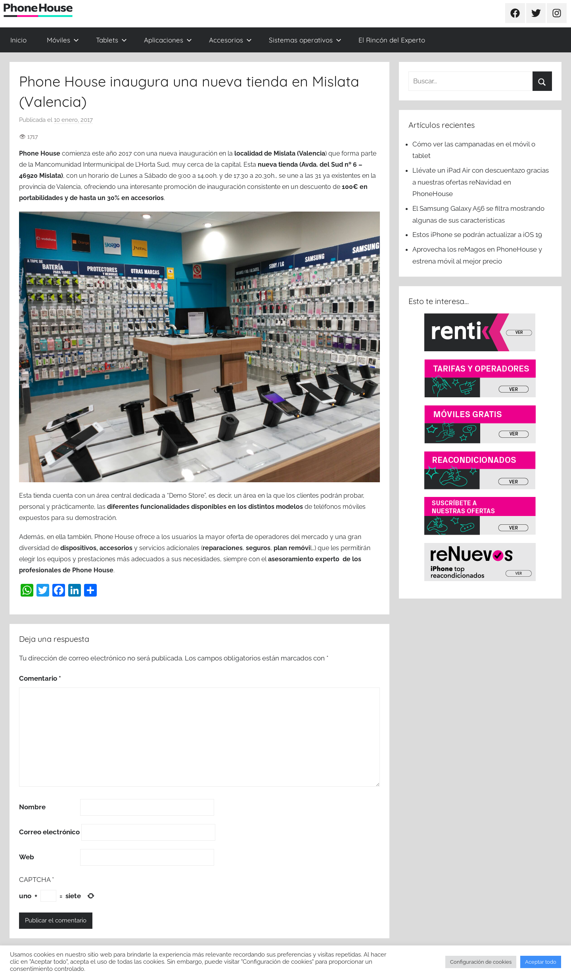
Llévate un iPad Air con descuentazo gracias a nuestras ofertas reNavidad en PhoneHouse (480, 182)
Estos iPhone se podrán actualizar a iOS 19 (478, 235)
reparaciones (223, 548)
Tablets (111, 40)
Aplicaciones (168, 40)
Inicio (18, 40)
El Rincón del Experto (391, 40)
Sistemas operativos (305, 40)
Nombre (32, 807)
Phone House (39, 153)
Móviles (63, 40)
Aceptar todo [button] (540, 962)
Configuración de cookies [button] (481, 962)
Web (26, 857)
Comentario (40, 678)
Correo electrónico (49, 832)
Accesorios (230, 40)
